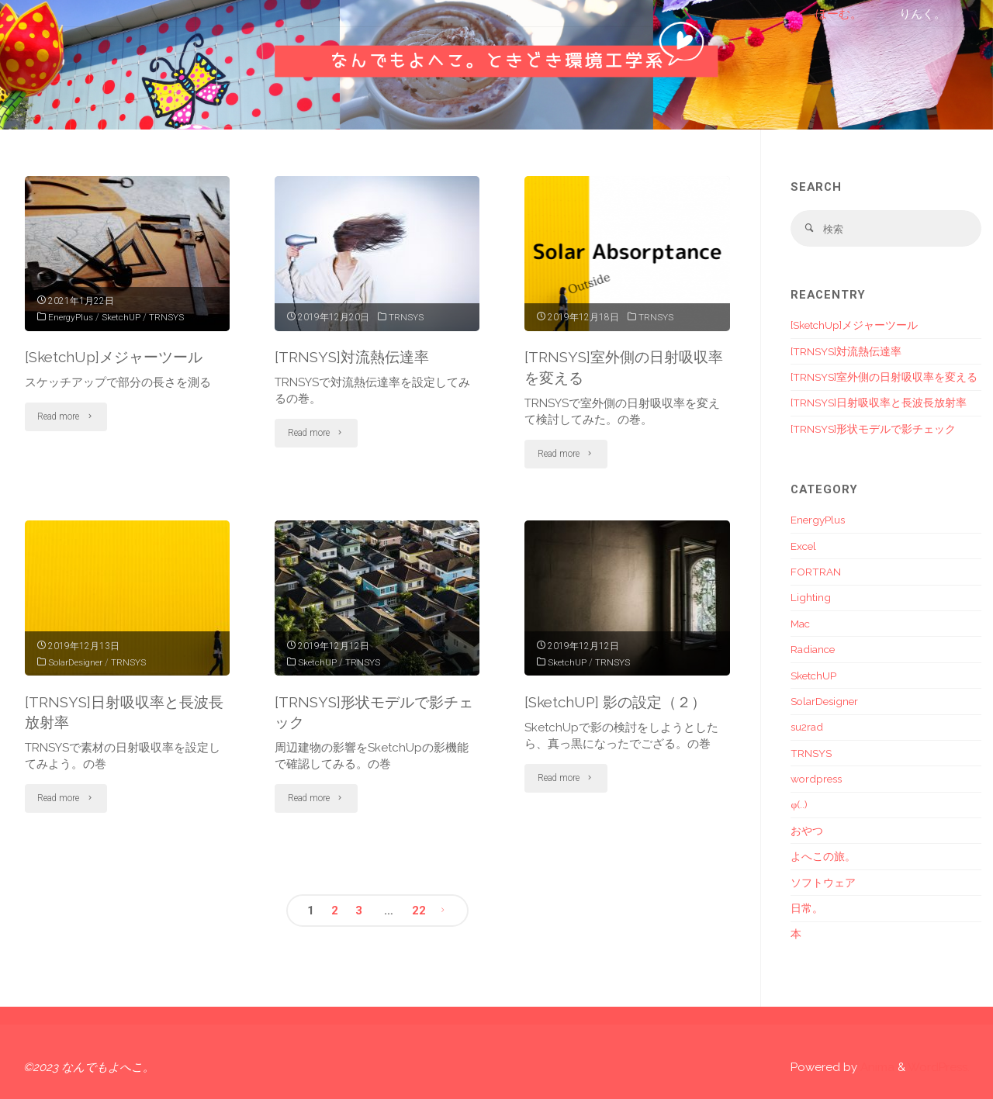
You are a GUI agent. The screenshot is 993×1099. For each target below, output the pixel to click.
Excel (803, 546)
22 (419, 911)
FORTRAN (816, 571)
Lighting (811, 597)
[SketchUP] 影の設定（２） (615, 701)
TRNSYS (168, 317)
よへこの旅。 (823, 856)
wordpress (816, 778)
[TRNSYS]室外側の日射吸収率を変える (884, 377)
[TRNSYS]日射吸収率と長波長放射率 (879, 402)
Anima (875, 1067)
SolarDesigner (76, 662)
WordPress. (939, 1067)
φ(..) (799, 805)
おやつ (807, 830)
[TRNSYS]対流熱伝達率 (352, 356)
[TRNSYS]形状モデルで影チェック (873, 429)
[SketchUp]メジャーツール (113, 356)
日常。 (807, 908)
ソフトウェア (823, 882)
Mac (800, 623)
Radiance (813, 649)
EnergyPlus (71, 317)
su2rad (807, 727)
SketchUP (122, 317)
